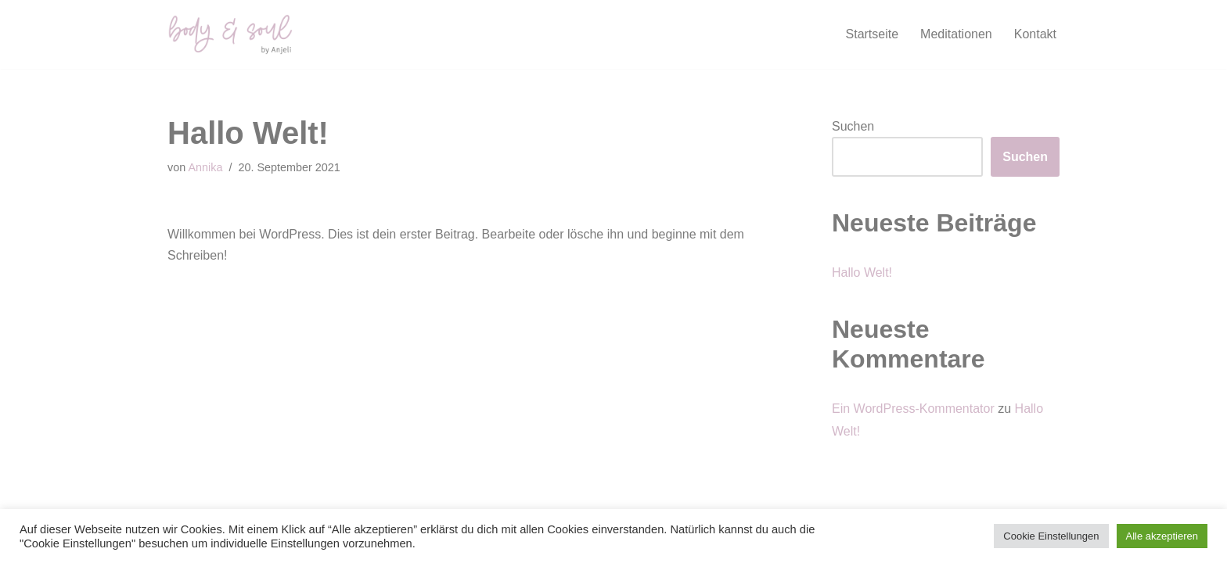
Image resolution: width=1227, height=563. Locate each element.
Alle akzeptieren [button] (1162, 536)
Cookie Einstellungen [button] (1051, 536)
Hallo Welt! (862, 272)
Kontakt (1035, 34)
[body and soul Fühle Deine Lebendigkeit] (230, 34)
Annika (205, 167)
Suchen (853, 126)
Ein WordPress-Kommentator (913, 408)
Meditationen (956, 34)
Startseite (872, 34)
